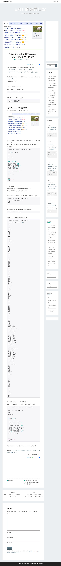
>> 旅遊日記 (55, 1)
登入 (49, 297)
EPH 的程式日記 (7, 1)
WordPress (33, 563)
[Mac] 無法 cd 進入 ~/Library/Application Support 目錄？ (52, 85)
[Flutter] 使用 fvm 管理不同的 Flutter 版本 (52, 111)
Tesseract (32, 482)
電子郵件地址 (10, 537)
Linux (9, 480)
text (36, 482)
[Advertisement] (17, 467)
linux (30, 480)
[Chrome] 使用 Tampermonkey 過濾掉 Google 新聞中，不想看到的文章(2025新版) (52, 93)
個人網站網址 (10, 543)
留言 (8, 514)
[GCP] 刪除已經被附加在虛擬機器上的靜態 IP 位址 (52, 129)
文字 (27, 484)
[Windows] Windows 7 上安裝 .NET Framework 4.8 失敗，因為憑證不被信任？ (52, 186)
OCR (36, 480)
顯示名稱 (9, 532)
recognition (27, 482)
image (27, 480)
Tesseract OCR (10, 78)
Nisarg (41, 563)
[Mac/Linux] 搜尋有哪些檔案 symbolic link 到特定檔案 (52, 78)
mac (33, 480)
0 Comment (30, 59)
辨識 (30, 484)
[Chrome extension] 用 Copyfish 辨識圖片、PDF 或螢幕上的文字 (24, 72)
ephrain (24, 59)
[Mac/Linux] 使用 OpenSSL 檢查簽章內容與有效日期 (13, 494)
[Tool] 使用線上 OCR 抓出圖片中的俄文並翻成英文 (21, 70)
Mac (12, 480)
